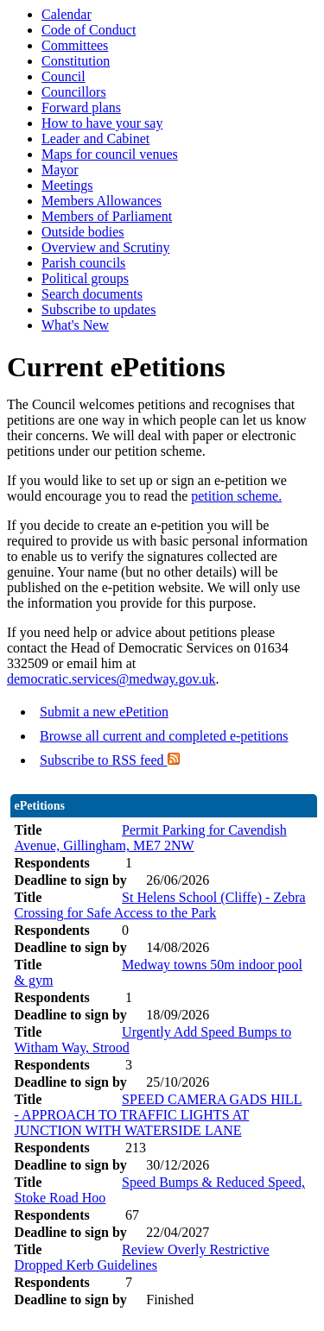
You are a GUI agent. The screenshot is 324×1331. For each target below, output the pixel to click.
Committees (74, 45)
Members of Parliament (106, 216)
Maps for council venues (109, 154)
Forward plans (81, 107)
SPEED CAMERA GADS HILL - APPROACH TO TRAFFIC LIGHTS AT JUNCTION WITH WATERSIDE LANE (158, 1115)
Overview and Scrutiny (105, 247)
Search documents (92, 294)
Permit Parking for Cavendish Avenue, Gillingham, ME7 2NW (151, 838)
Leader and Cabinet (95, 138)
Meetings (67, 185)
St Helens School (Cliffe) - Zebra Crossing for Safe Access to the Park (160, 905)
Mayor (60, 169)
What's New (75, 325)
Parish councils (83, 262)
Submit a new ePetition (104, 711)
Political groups (85, 278)
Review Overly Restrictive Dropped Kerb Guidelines (142, 1257)
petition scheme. (236, 496)
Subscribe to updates (98, 309)
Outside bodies (82, 231)
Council (63, 76)
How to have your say (101, 123)
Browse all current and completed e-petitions (164, 736)
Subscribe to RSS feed (110, 760)
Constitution (75, 61)
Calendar (66, 14)
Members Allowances (101, 200)
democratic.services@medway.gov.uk (111, 679)
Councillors (73, 92)
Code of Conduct (88, 29)
